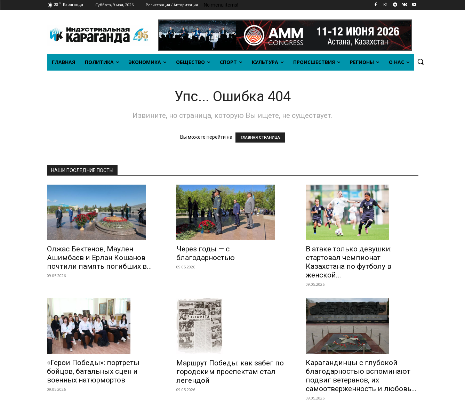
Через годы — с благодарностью (205, 253)
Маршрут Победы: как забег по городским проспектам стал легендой (230, 372)
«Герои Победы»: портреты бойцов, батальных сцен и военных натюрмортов (93, 371)
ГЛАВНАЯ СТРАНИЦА (260, 137)
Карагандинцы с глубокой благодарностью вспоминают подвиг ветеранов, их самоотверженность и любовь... (361, 375)
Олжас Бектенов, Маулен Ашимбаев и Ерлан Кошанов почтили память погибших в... (99, 257)
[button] (420, 61)
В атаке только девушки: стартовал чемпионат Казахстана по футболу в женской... (349, 262)
